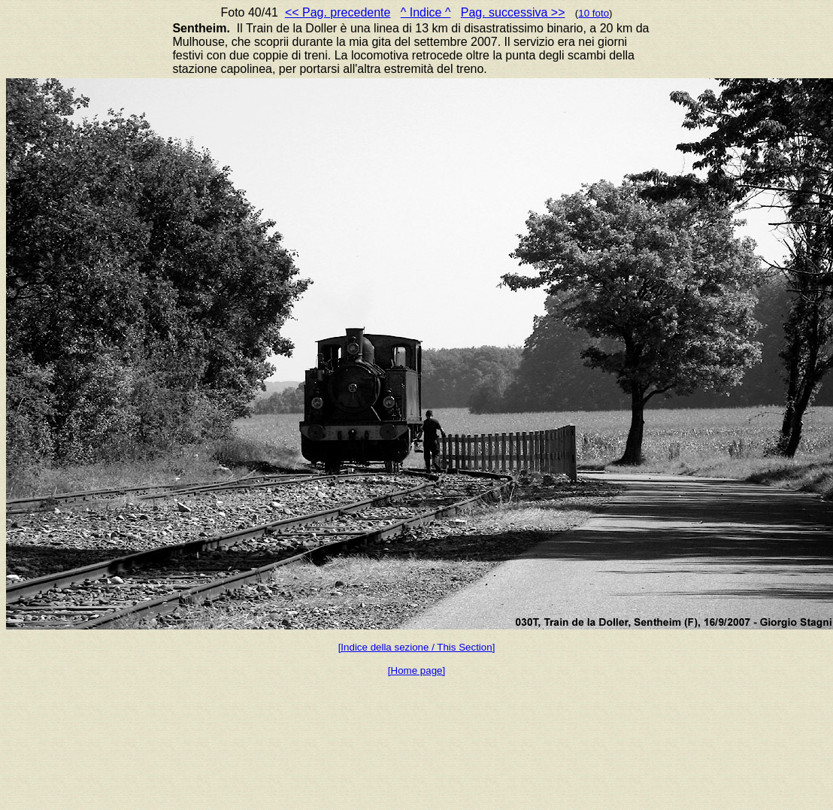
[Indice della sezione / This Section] (416, 647)
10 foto (593, 13)
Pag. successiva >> (513, 12)
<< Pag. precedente (338, 12)
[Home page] (416, 670)
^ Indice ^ (426, 12)
